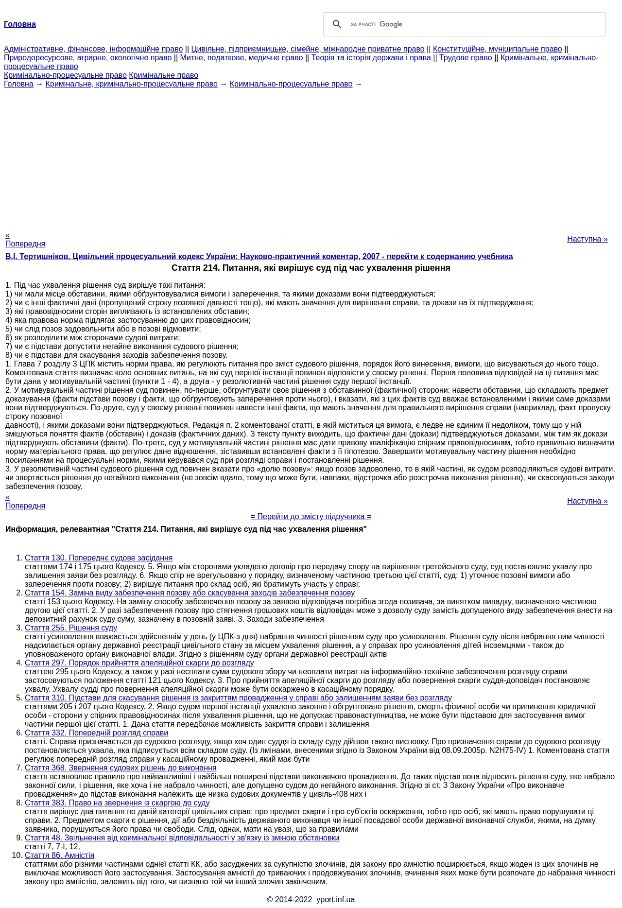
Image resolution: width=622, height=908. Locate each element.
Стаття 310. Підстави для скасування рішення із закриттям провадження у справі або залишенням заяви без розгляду (238, 698)
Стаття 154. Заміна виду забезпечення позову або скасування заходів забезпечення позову (190, 593)
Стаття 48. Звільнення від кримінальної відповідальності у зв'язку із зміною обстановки (182, 838)
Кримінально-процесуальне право (65, 75)
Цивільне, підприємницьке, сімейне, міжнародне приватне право (308, 49)
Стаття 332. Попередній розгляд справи (96, 733)
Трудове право (465, 57)
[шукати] (463, 24)
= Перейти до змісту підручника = (311, 516)
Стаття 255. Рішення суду (71, 628)
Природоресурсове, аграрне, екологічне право (88, 57)
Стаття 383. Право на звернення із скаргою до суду (117, 803)
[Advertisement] (311, 156)
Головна (19, 84)
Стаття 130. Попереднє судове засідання (99, 558)
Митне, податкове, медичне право (241, 57)
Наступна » (587, 239)
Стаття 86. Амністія (59, 855)
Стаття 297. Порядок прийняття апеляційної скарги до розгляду (139, 663)
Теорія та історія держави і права (371, 57)
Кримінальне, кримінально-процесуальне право (132, 84)
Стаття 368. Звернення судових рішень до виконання (121, 768)
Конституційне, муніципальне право (497, 49)
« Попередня (25, 239)
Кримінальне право (163, 75)
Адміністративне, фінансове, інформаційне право (93, 49)
